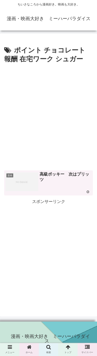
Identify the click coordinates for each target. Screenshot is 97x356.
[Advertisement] (48, 116)
